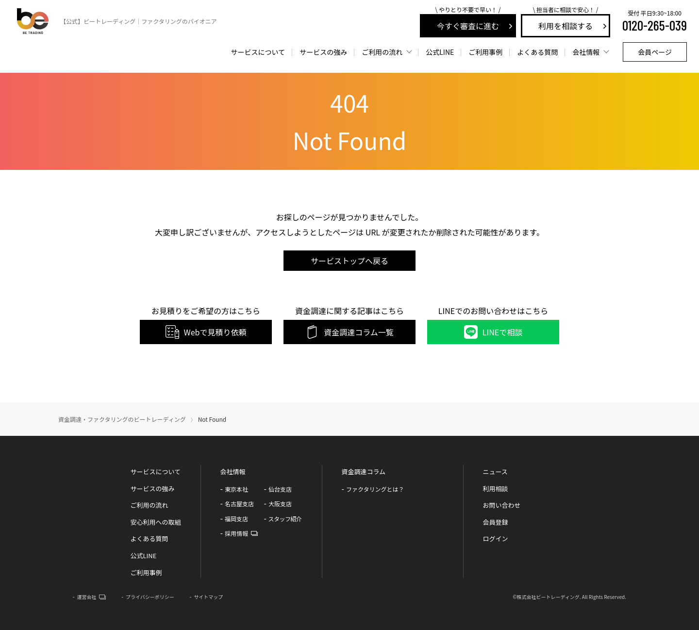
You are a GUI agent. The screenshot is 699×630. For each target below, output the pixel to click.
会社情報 (585, 52)
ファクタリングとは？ (375, 489)
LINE (440, 52)
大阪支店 (280, 503)
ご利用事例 (485, 52)
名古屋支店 (239, 503)
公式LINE (143, 555)
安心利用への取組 (155, 522)
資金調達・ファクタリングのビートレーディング (122, 419)
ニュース (495, 471)
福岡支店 (236, 518)
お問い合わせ (502, 505)
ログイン (495, 538)
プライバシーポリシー (150, 596)
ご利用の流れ (382, 52)
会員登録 (495, 522)
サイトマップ (208, 596)
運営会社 (86, 596)
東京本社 (236, 489)
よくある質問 (537, 52)
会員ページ (655, 52)
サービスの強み (323, 52)
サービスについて (258, 52)
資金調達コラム (364, 471)
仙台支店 (280, 489)
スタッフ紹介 (285, 518)
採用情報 (236, 533)
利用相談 (495, 488)
